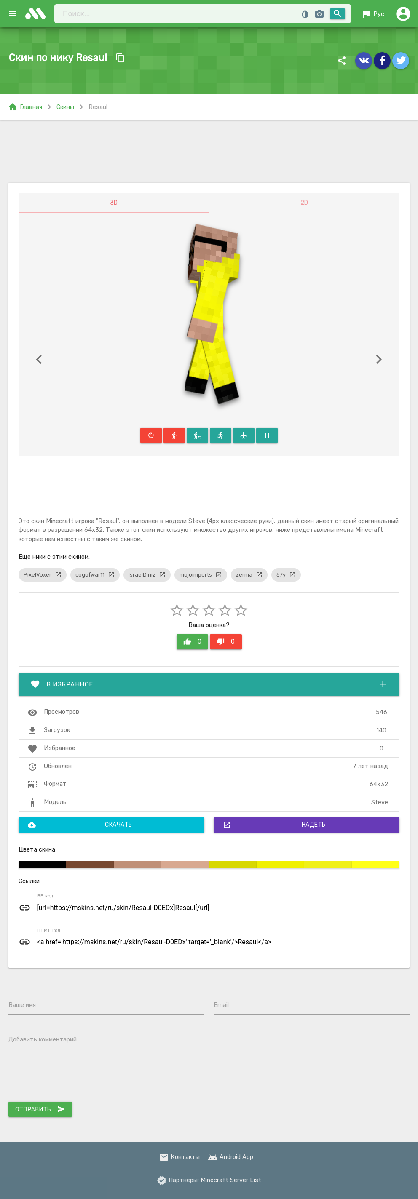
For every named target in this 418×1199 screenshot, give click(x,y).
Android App (230, 1157)
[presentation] (72, 1076)
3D (114, 202)
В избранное (209, 684)
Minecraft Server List (231, 1180)
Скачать (80, 825)
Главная (25, 107)
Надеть (274, 825)
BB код (45, 896)
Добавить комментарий (42, 1039)
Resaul (97, 107)
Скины (65, 107)
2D (304, 202)
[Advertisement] (209, 151)
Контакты (179, 1157)
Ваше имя (22, 1005)
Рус (372, 13)
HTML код (49, 930)
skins (38, 13)
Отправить (40, 1109)
